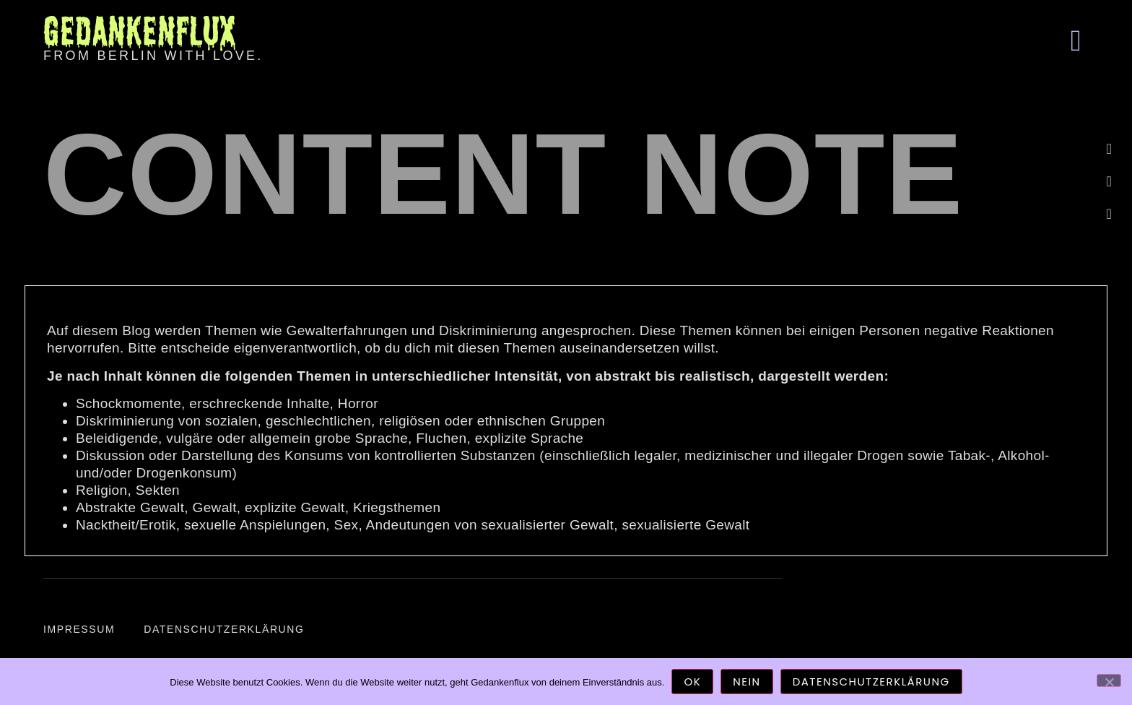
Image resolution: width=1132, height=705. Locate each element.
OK (692, 681)
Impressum (79, 629)
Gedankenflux (139, 31)
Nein (746, 681)
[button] (1076, 40)
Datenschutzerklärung (224, 629)
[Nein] (1109, 680)
